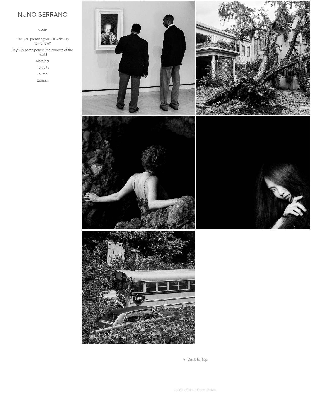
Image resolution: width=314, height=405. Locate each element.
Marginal (42, 60)
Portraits (42, 67)
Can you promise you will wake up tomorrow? (43, 41)
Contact (43, 80)
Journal (42, 73)
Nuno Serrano (43, 14)
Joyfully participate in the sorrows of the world (42, 52)
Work (42, 30)
